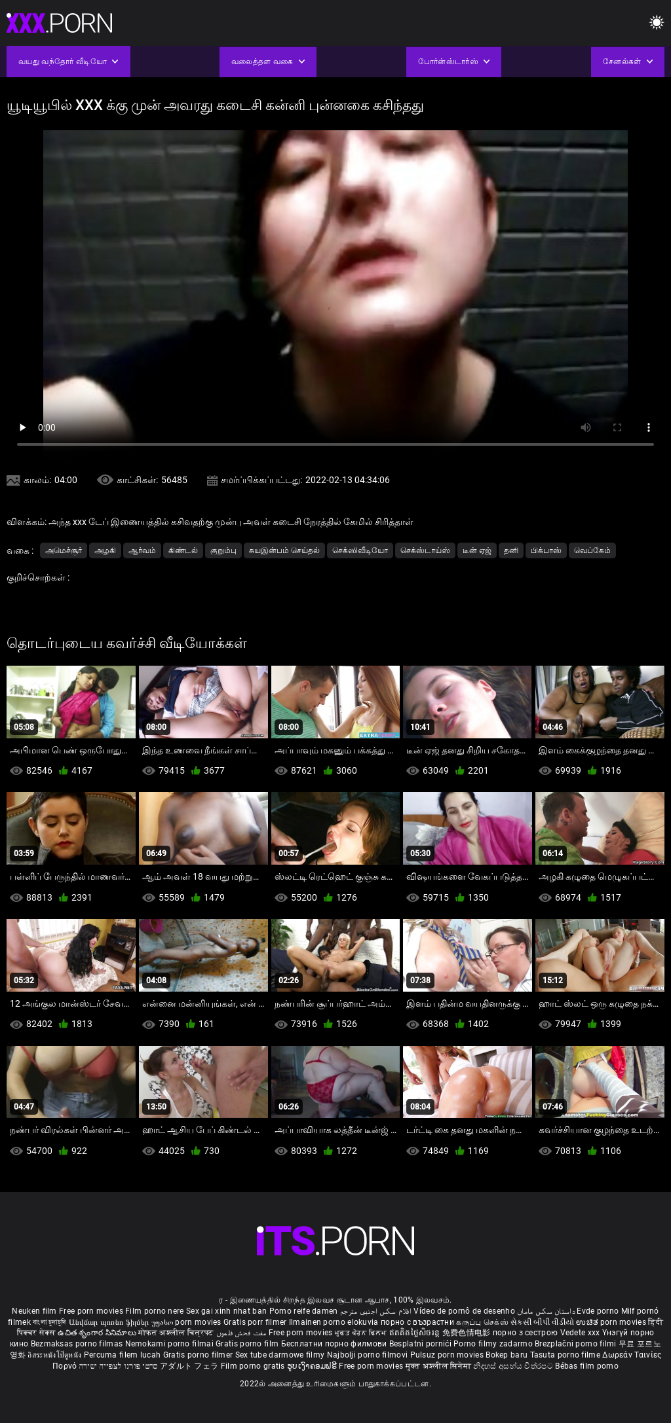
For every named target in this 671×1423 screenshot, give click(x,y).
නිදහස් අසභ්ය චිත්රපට (514, 1366)
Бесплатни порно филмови (335, 1343)
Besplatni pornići (421, 1343)
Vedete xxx (580, 1332)
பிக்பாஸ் (546, 550)
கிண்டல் (183, 550)
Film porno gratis (254, 1366)
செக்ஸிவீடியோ (360, 550)
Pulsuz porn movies (448, 1355)
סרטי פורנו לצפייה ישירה (118, 1366)
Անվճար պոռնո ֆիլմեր (110, 1322)
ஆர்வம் (142, 550)
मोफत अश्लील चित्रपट (177, 1332)
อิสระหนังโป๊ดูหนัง (55, 1355)
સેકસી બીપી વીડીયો (542, 1322)
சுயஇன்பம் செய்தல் (284, 550)
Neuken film (34, 1311)
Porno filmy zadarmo (494, 1343)
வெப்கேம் (592, 550)
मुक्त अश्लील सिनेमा (440, 1366)
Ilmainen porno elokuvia (335, 1322)
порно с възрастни (417, 1322)
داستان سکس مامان (546, 1311)
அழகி (105, 550)
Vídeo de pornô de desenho (464, 1311)
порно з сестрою (525, 1332)
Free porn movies (92, 1311)
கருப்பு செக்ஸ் (482, 1322)
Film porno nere (154, 1311)
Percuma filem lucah (123, 1355)
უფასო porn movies (187, 1322)
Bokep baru (506, 1355)
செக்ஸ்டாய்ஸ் (425, 550)
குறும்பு (223, 550)
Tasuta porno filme (566, 1355)
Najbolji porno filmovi (367, 1355)
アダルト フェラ (189, 1366)
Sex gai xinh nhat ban (226, 1311)
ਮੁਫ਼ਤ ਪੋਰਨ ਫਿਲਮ (362, 1332)
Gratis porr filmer (256, 1322)
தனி (511, 550)
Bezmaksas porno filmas (78, 1343)
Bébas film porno (587, 1366)
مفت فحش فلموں (242, 1332)
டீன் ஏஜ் (477, 550)
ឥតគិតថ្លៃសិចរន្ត (415, 1332)
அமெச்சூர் (63, 550)
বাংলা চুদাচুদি (49, 1322)
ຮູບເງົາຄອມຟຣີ (313, 1366)
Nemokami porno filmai (170, 1343)
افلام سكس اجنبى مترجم (376, 1311)
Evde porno (598, 1311)
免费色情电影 (467, 1332)
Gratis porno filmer (199, 1355)
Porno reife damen (303, 1311)
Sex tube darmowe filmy (280, 1355)
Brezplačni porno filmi (577, 1343)
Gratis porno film (248, 1343)
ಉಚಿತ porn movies (612, 1322)
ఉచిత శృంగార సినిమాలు (98, 1332)
